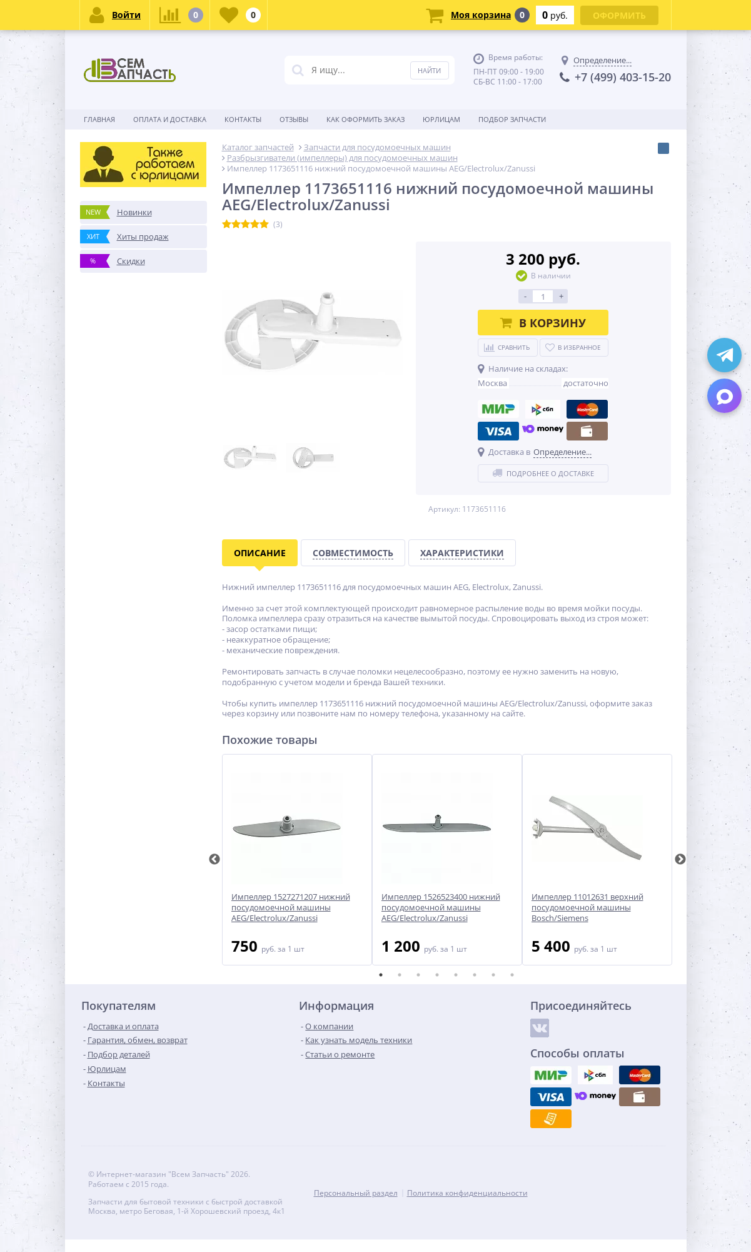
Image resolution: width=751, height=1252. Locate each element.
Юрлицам (441, 119)
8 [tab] (512, 975)
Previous (214, 859)
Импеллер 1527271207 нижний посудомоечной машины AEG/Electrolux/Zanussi (290, 908)
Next (680, 859)
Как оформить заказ (365, 119)
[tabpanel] (297, 859)
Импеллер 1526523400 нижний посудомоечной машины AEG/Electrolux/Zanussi (440, 908)
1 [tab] (381, 975)
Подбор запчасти (512, 119)
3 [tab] (418, 975)
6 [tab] (474, 975)
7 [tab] (493, 975)
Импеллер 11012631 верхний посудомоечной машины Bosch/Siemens (587, 908)
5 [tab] (456, 975)
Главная (99, 119)
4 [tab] (437, 975)
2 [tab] (399, 975)
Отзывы (294, 119)
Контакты (242, 119)
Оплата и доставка (169, 119)
